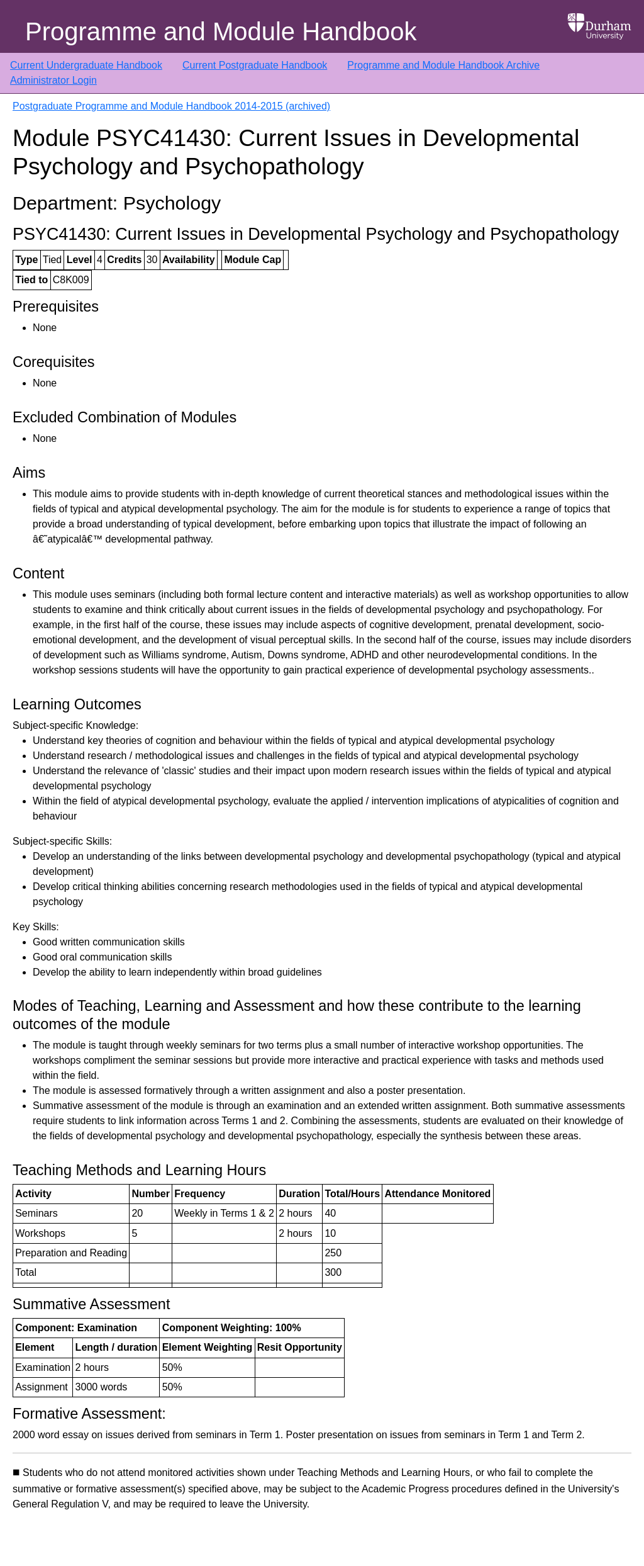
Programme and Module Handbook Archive (443, 65)
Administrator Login (53, 80)
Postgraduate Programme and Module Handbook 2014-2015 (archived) (171, 106)
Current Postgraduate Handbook (254, 65)
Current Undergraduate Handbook (86, 65)
